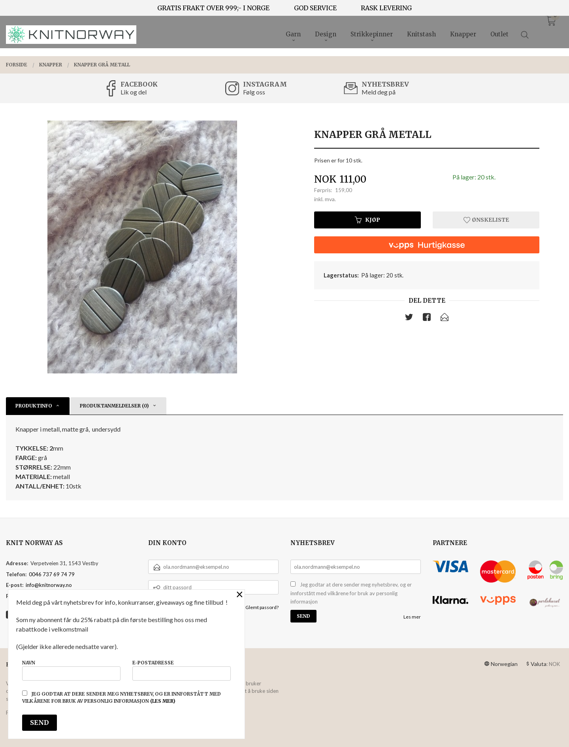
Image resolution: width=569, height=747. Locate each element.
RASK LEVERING (386, 8)
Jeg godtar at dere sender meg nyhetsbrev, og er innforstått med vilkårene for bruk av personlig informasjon (351, 593)
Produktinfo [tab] (33, 406)
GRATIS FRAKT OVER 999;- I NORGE (213, 8)
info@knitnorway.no (49, 585)
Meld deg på (379, 92)
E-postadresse (181, 670)
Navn (71, 670)
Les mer (412, 617)
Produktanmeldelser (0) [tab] (114, 406)
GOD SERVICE (315, 8)
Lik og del (134, 92)
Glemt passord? (262, 607)
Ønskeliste (486, 219)
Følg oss (254, 92)
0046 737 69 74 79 (52, 574)
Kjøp (367, 219)
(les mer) (162, 701)
